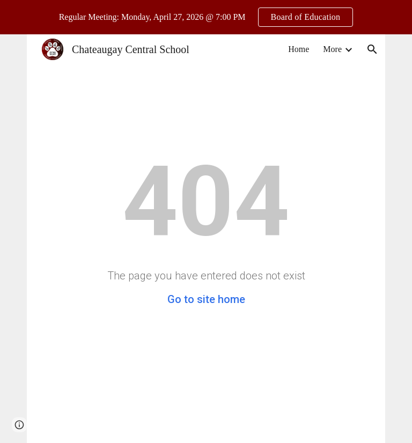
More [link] (332, 49)
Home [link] (298, 49)
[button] (372, 49)
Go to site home (206, 299)
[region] (206, 17)
